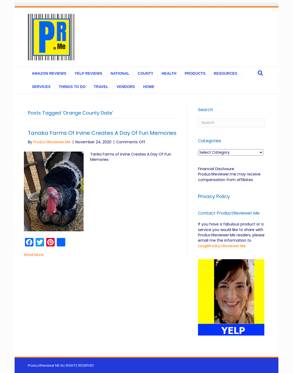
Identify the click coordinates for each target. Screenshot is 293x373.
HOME (148, 87)
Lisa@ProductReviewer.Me (222, 246)
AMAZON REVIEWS (49, 73)
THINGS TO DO (72, 87)
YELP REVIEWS (88, 73)
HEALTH (169, 73)
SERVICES (41, 87)
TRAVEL (101, 87)
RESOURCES (225, 73)
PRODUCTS (195, 73)
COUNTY (145, 73)
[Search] (260, 73)
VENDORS (126, 87)
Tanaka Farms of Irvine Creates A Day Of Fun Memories (102, 133)
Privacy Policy (214, 196)
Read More (34, 254)
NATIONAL (120, 73)
